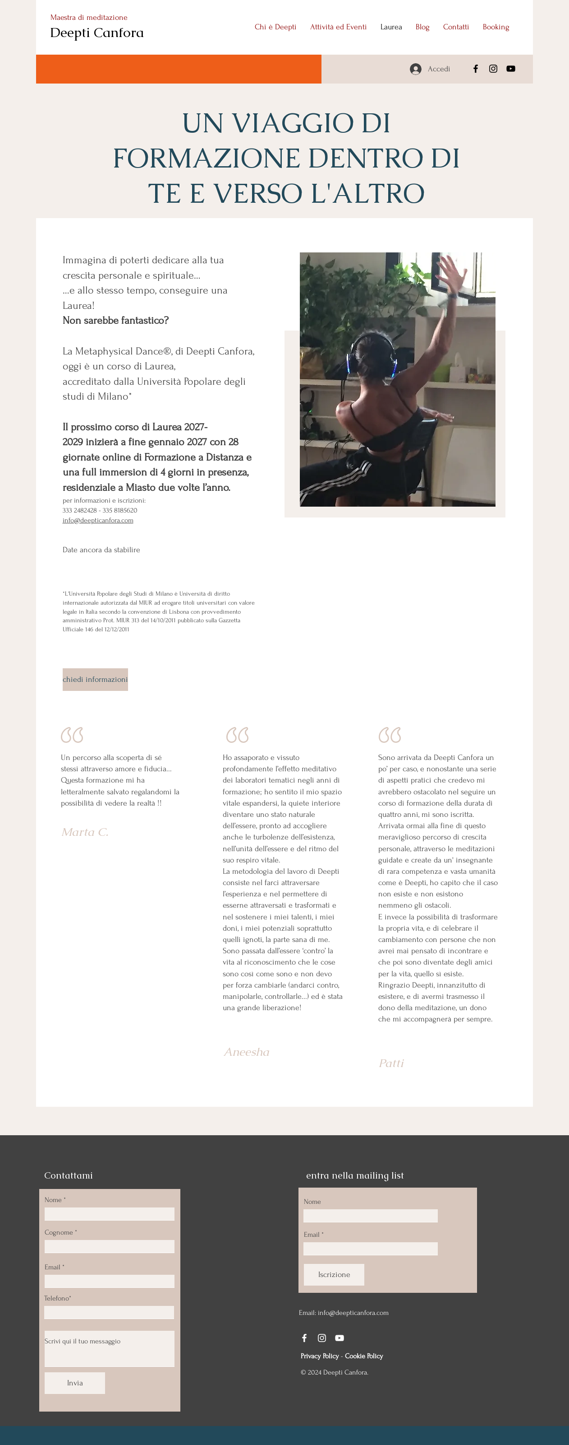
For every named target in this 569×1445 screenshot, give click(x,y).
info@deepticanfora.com (98, 520)
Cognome (59, 1232)
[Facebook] (475, 68)
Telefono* (57, 1298)
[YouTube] (510, 68)
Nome (53, 1199)
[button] (338, 27)
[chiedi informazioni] (95, 679)
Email (52, 1267)
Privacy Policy (320, 1356)
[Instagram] (493, 68)
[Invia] (75, 1383)
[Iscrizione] (334, 1274)
